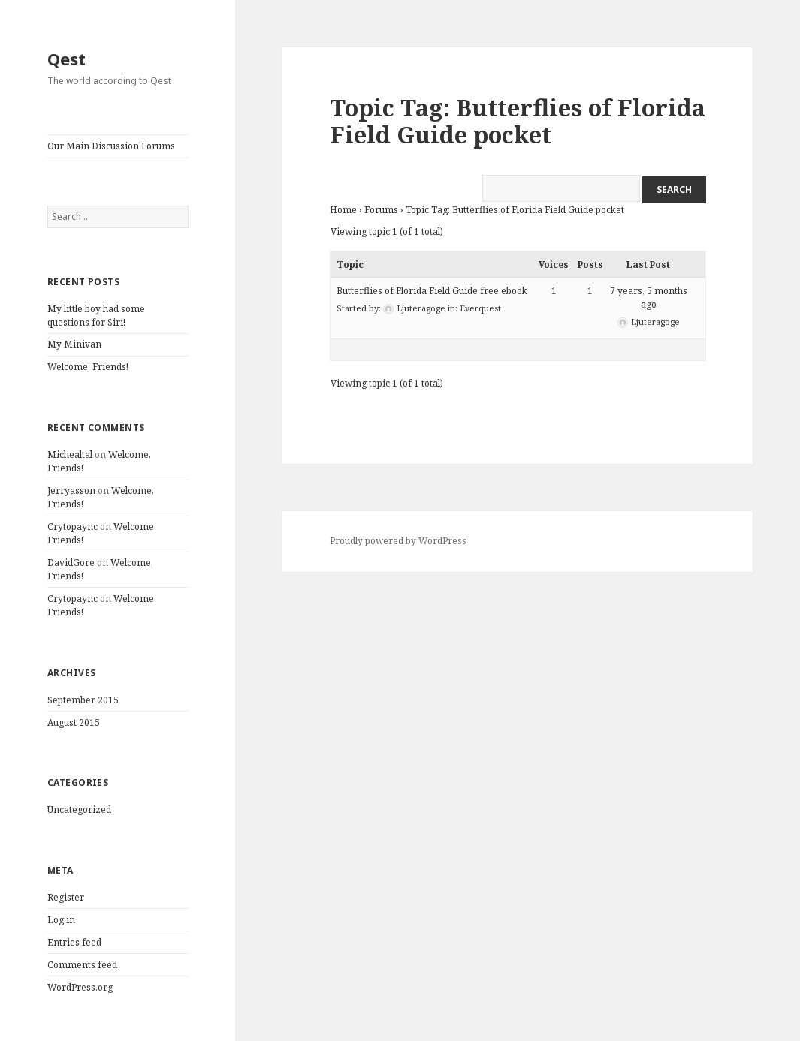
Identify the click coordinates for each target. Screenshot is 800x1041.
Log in (61, 919)
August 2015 (73, 722)
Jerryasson (71, 490)
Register (65, 897)
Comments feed (82, 964)
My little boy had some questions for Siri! (96, 315)
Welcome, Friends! (87, 366)
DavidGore (71, 562)
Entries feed (74, 942)
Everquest (480, 308)
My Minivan (74, 344)
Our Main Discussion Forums (111, 146)
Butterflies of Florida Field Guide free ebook (432, 290)
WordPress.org (80, 987)
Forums (381, 209)
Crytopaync (72, 526)
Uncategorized (79, 809)
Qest (66, 58)
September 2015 (83, 699)
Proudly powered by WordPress (398, 540)
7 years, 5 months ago (648, 297)
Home (343, 209)
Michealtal (69, 454)
